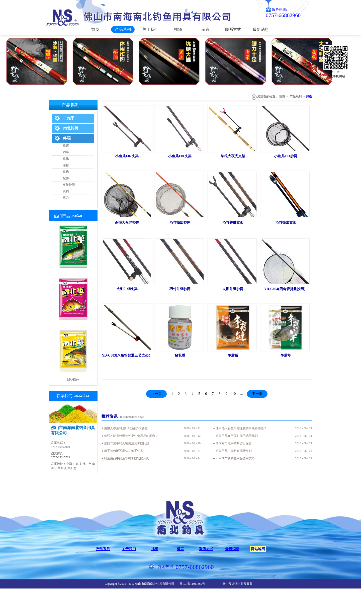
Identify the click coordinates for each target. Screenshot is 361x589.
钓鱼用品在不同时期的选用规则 (237, 436)
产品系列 (296, 96)
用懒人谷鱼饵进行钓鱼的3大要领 (126, 428)
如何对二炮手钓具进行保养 (234, 443)
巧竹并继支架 (232, 222)
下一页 (257, 394)
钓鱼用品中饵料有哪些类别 (234, 451)
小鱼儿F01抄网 (285, 156)
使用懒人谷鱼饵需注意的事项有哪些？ (241, 428)
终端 (309, 96)
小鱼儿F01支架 (180, 156)
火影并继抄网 (232, 289)
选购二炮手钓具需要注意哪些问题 (126, 443)
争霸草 (286, 355)
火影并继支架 (127, 289)
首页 (95, 29)
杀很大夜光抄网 (127, 222)
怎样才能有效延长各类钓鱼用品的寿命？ (131, 436)
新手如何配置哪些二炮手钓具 (123, 451)
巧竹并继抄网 (180, 289)
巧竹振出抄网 (180, 222)
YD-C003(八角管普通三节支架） (127, 355)
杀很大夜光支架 (233, 156)
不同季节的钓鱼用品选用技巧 (235, 458)
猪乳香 (180, 355)
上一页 (156, 394)
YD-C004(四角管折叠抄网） (285, 289)
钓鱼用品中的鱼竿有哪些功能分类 (126, 458)
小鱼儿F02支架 (127, 156)
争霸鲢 (233, 355)
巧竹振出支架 (285, 222)
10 (234, 394)
